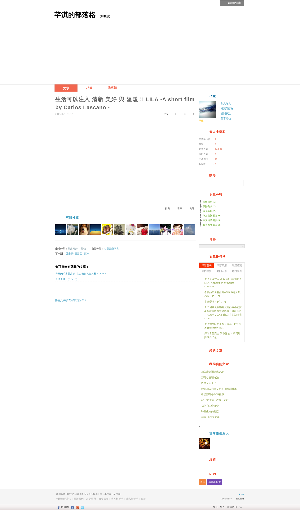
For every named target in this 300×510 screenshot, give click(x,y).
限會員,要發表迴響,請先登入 (70, 300)
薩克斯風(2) (209, 211)
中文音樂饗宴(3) (212, 220)
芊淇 (201, 120)
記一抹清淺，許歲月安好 (215, 400)
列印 (192, 208)
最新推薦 (237, 265)
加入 (222, 507)
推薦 (167, 208)
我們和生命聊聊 (210, 405)
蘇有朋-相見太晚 (210, 417)
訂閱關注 (226, 113)
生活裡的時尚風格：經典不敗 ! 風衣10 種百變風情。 (222, 326)
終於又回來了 (208, 383)
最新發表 (207, 265)
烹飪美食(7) (209, 206)
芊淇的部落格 (75, 15)
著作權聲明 (117, 498)
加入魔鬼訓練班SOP (212, 371)
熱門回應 (222, 271)
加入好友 (226, 103)
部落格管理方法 (210, 377)
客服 (143, 498)
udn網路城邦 (234, 2)
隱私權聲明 (132, 498)
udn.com (240, 498)
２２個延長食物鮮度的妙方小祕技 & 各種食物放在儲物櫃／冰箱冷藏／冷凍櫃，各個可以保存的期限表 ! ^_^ (223, 313)
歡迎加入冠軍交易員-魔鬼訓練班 (219, 388)
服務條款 (103, 498)
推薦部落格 (227, 108)
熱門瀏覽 (207, 271)
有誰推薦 (72, 217)
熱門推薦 (237, 271)
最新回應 (222, 265)
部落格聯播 (214, 481)
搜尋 (241, 183)
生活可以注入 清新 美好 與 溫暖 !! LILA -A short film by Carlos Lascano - (222, 283)
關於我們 (79, 498)
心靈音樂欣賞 (111, 248)
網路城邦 (232, 507)
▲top (241, 494)
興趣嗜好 (73, 248)
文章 (66, 88)
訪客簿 (112, 87)
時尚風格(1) (209, 201)
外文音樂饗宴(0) (212, 215)
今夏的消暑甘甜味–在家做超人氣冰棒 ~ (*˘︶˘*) (81, 273)
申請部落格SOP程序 (212, 394)
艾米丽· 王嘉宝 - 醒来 (77, 253)
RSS (202, 481)
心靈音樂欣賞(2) (212, 224)
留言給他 (226, 118)
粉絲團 (65, 507)
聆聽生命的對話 (210, 411)
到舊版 (105, 16)
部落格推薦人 (219, 433)
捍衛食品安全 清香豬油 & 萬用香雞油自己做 (222, 335)
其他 (83, 248)
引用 (179, 208)
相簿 (89, 87)
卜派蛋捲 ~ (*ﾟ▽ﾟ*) (66, 279)
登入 (215, 507)
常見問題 (91, 498)
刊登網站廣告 (63, 498)
